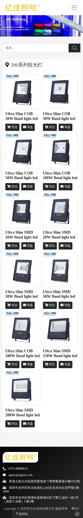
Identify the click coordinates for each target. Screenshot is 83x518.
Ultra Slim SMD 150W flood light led (60, 353)
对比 (12, 127)
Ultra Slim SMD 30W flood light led (21, 294)
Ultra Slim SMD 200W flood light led (22, 412)
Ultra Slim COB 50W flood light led (21, 175)
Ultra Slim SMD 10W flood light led (21, 234)
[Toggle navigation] (74, 7)
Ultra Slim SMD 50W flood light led (59, 294)
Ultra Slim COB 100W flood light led (60, 175)
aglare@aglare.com (18, 475)
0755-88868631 (15, 468)
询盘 (28, 127)
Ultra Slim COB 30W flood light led (59, 116)
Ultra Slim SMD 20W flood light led (59, 234)
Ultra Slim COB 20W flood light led (21, 116)
